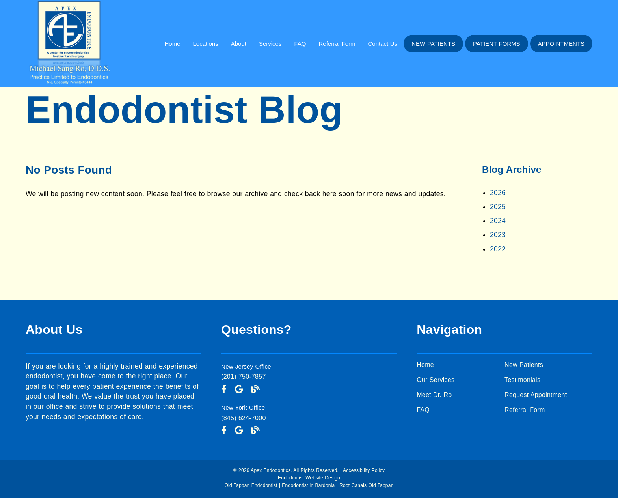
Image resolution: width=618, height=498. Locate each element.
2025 (498, 207)
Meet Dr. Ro (434, 394)
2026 (498, 193)
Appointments (561, 43)
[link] (69, 84)
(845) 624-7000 (243, 418)
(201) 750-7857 (243, 376)
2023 (498, 235)
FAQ (300, 43)
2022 (498, 249)
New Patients (433, 43)
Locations (205, 43)
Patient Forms (496, 43)
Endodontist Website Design (309, 478)
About (238, 43)
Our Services (435, 379)
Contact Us (382, 43)
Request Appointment (535, 394)
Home (172, 43)
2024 (498, 221)
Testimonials (522, 379)
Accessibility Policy (364, 470)
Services (270, 43)
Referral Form (336, 43)
